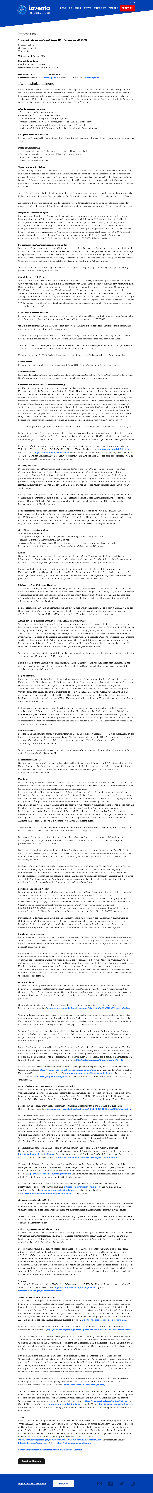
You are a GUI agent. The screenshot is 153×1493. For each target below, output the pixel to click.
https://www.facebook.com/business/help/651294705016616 (87, 1158)
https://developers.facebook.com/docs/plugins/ (105, 1320)
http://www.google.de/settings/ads (50, 1077)
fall (63, 8)
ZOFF (63, 74)
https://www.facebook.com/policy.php (36, 1154)
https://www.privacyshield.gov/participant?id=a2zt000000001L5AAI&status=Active (88, 1008)
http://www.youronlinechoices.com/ (52, 453)
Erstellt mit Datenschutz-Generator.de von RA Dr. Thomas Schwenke (51, 1450)
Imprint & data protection (32, 1483)
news (87, 8)
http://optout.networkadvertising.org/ (82, 1187)
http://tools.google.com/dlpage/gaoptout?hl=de (99, 1060)
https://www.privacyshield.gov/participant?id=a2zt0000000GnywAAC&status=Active (89, 1109)
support (100, 8)
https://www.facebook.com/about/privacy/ (84, 1385)
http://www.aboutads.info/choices (58, 1190)
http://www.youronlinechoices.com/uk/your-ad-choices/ (46, 1194)
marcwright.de (92, 78)
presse (113, 8)
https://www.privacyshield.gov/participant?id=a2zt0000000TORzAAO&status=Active (61, 1440)
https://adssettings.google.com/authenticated (40, 1291)
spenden (127, 8)
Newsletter (63, 1484)
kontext (75, 8)
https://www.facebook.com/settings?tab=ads (49, 1174)
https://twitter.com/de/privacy (32, 1443)
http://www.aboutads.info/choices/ (114, 449)
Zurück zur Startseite (31, 1461)
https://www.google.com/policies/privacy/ (75, 1288)
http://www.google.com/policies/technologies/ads (89, 1073)
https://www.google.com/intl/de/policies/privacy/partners (68, 1070)
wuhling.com (50, 78)
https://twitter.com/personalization (74, 1443)
